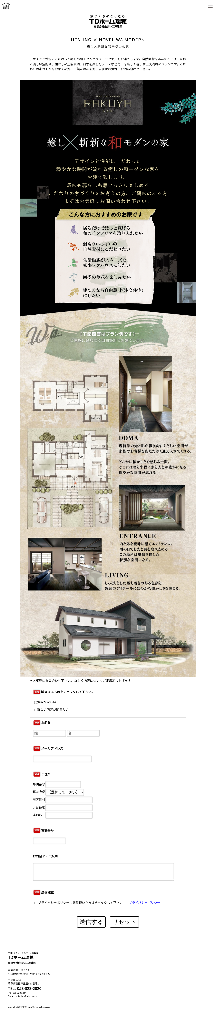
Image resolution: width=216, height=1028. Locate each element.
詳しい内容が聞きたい (51, 709)
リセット (124, 922)
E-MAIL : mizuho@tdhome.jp (22, 996)
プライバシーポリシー (144, 902)
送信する (91, 922)
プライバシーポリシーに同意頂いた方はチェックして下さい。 (80, 902)
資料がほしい (45, 702)
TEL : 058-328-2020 (24, 988)
